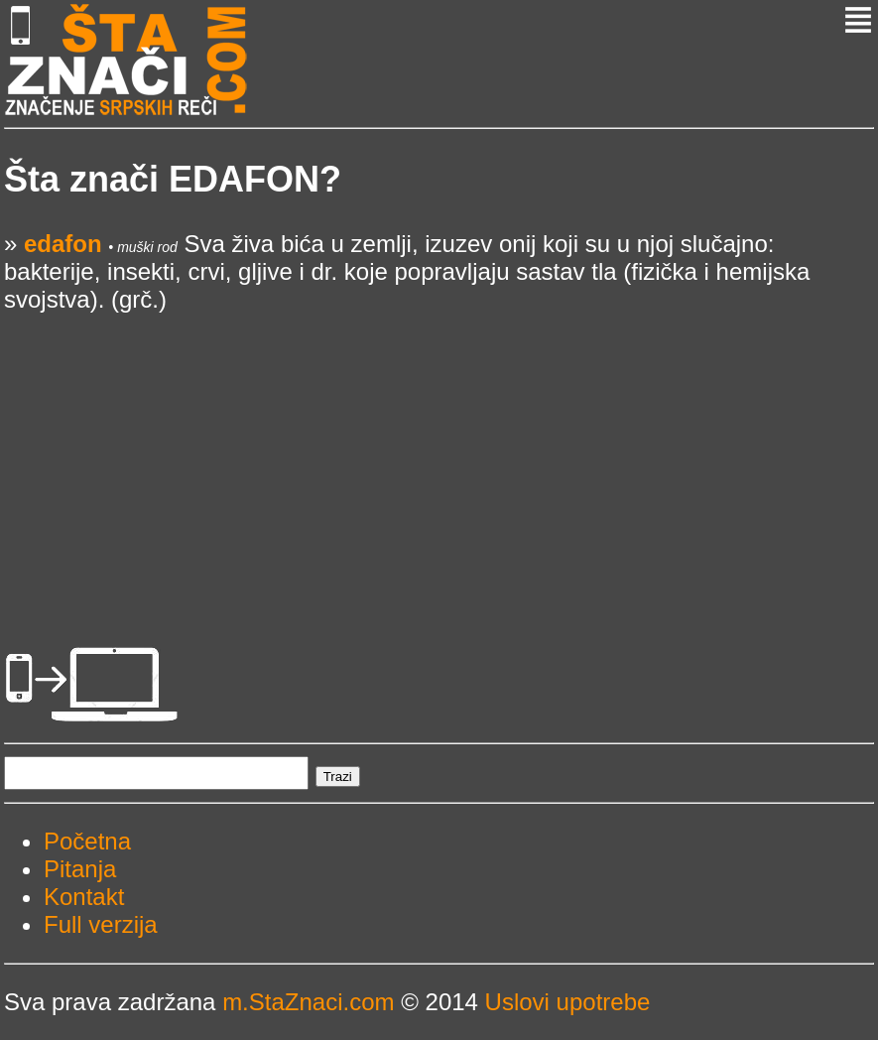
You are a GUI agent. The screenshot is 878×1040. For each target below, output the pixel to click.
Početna (87, 841)
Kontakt (84, 896)
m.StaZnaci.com (308, 1001)
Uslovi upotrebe (568, 1001)
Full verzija (101, 924)
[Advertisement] (439, 452)
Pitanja (80, 868)
